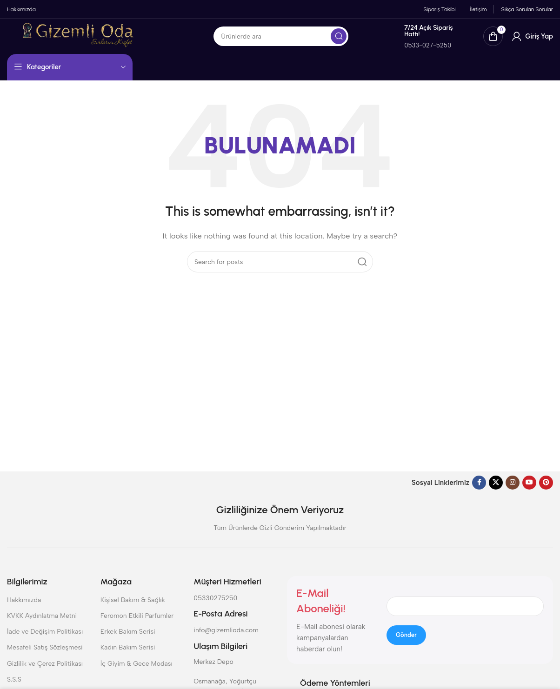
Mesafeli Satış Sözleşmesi (45, 654)
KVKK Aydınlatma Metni (42, 622)
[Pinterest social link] (546, 489)
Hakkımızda (24, 606)
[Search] (327, 41)
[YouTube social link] (529, 489)
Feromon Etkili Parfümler (137, 622)
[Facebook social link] (479, 489)
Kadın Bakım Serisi (127, 654)
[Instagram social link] (513, 489)
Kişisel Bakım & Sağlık (132, 606)
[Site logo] (106, 40)
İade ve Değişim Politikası (45, 639)
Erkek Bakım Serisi (127, 639)
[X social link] (496, 489)
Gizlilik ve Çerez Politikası (45, 670)
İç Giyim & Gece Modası (136, 670)
